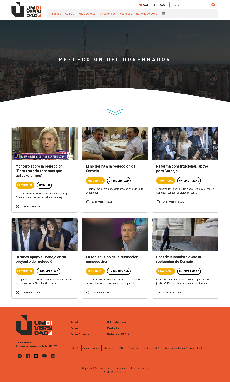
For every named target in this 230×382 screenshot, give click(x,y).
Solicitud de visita (151, 347)
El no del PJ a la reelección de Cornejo (111, 168)
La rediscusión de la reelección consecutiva (112, 259)
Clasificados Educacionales (179, 347)
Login (200, 347)
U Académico (107, 13)
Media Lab (125, 13)
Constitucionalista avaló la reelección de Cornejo (178, 259)
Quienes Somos (91, 347)
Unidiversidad (119, 180)
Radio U (70, 13)
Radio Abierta (87, 13)
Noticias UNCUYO (146, 13)
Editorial (75, 347)
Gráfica (121, 347)
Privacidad (108, 347)
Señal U (56, 13)
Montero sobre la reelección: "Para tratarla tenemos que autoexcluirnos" (40, 171)
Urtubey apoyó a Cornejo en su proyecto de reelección (41, 259)
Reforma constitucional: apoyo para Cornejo (182, 168)
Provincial (25, 185)
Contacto (134, 347)
